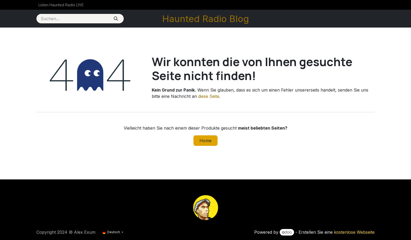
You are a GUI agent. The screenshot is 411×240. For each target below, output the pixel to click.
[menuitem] (61, 5)
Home (205, 140)
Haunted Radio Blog (205, 18)
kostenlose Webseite (354, 232)
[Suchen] (116, 18)
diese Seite (208, 96)
